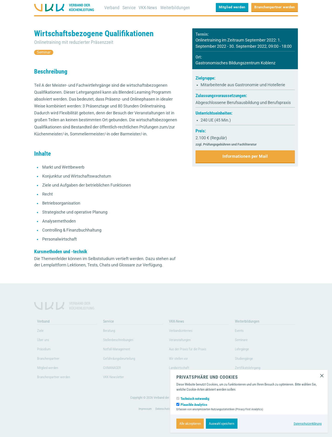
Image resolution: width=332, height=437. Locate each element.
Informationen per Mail (245, 156)
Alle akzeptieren (190, 424)
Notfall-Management (119, 350)
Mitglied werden (232, 7)
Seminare (242, 341)
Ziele (41, 331)
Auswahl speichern (221, 424)
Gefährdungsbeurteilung (122, 359)
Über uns (44, 341)
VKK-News (150, 7)
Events (240, 331)
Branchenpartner (50, 359)
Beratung (110, 331)
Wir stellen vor (180, 359)
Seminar (45, 52)
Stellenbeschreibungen (121, 341)
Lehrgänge (243, 350)
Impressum (143, 416)
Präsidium (45, 350)
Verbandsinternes (183, 331)
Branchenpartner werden (274, 7)
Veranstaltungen (182, 341)
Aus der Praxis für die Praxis (191, 350)
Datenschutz (163, 416)
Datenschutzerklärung (307, 424)
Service (130, 7)
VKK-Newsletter (115, 378)
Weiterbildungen (178, 7)
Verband (112, 7)
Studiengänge (246, 359)
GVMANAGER (114, 368)
